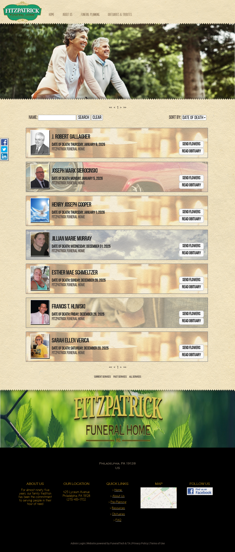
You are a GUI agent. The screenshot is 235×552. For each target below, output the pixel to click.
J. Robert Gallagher (71, 137)
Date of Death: (61, 145)
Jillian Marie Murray (72, 239)
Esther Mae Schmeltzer (75, 273)
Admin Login (78, 543)
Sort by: (175, 117)
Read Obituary (191, 151)
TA (128, 543)
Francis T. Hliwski (68, 307)
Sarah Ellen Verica (70, 341)
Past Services (120, 376)
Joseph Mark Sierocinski (74, 171)
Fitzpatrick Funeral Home (68, 149)
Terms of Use (157, 543)
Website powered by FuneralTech (105, 543)
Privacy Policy (140, 543)
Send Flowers (191, 144)
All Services (135, 376)
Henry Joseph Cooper (71, 205)
